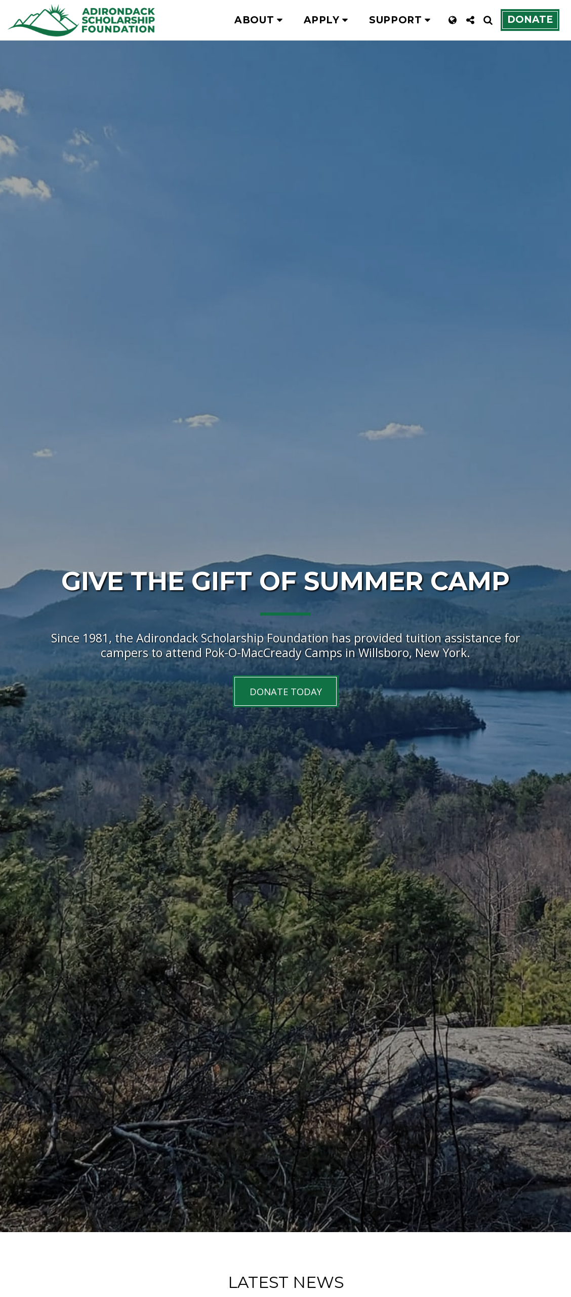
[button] (260, 20)
